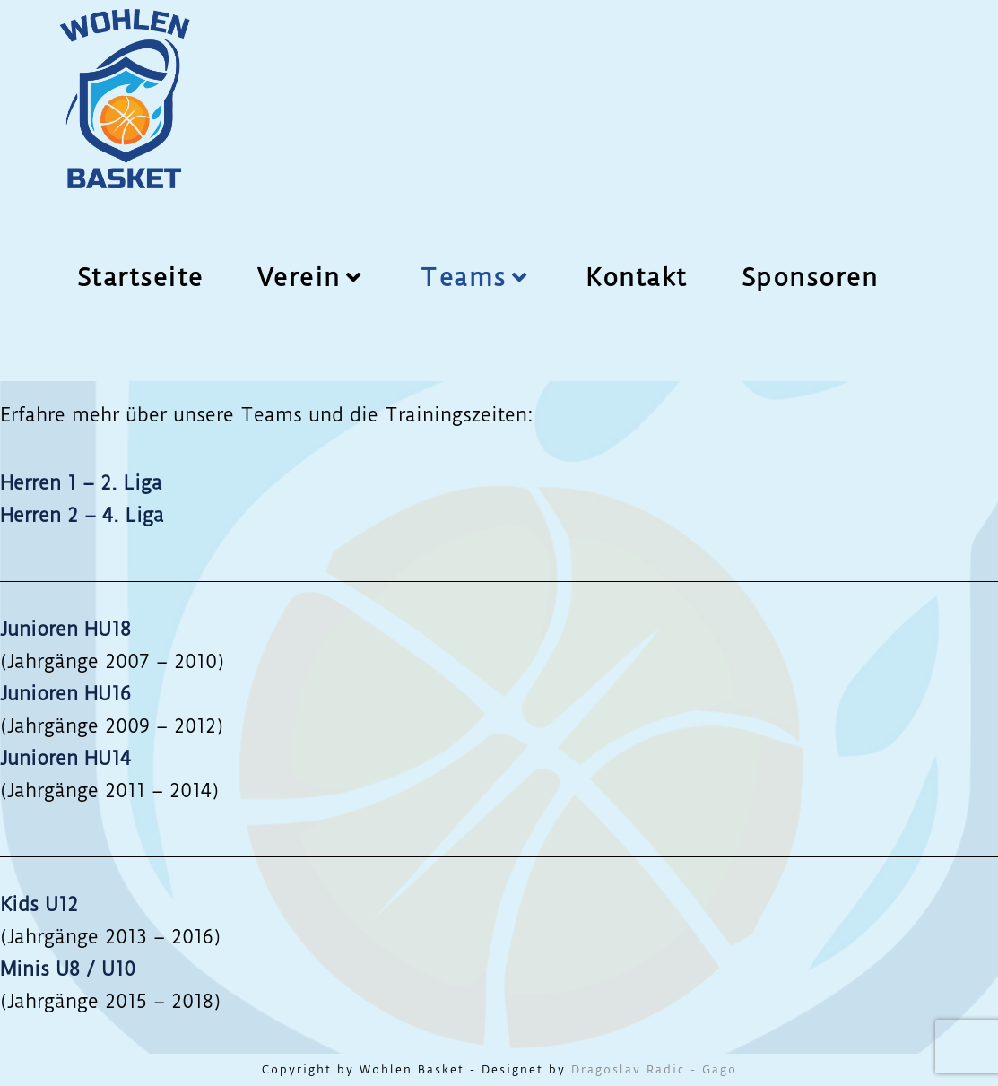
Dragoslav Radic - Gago (654, 1069)
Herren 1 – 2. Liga (81, 483)
